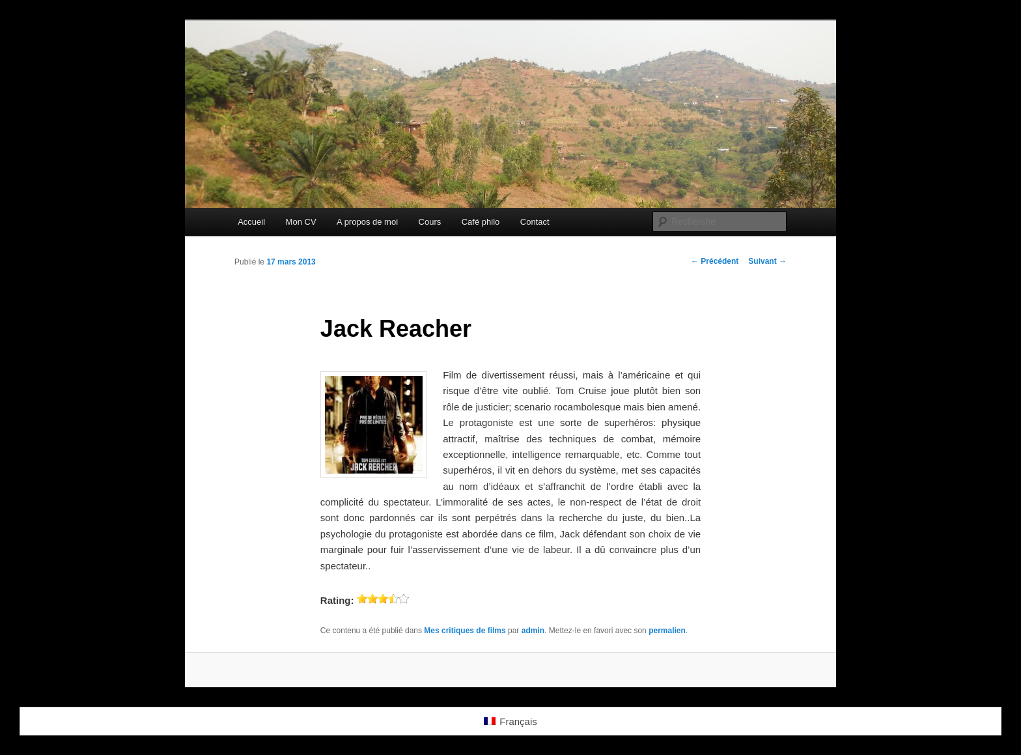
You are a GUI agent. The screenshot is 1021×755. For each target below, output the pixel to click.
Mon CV (301, 222)
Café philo (481, 222)
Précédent (714, 261)
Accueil (251, 222)
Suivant (767, 261)
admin (533, 630)
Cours (430, 222)
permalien (667, 630)
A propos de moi (367, 222)
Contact (535, 222)
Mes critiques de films (464, 630)
